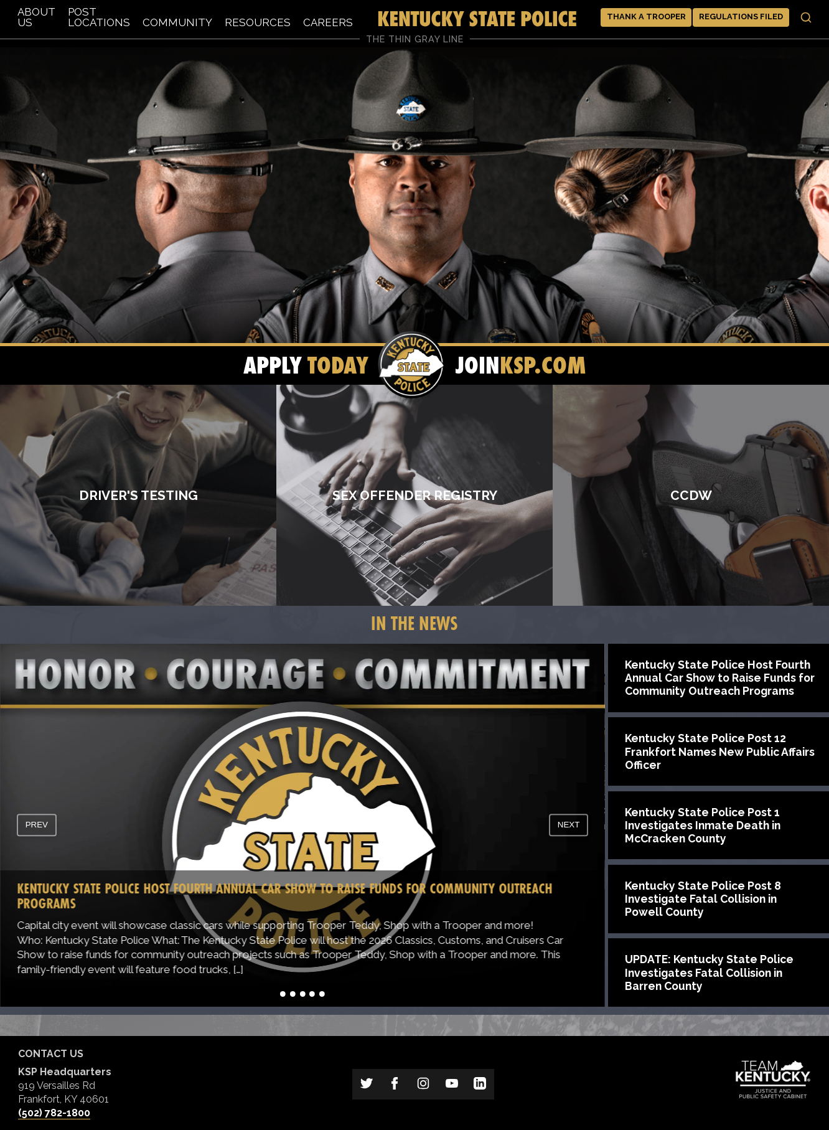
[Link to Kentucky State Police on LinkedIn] (480, 1084)
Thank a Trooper (646, 16)
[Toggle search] (806, 17)
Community (177, 22)
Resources (258, 22)
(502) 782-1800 (54, 1113)
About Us (36, 17)
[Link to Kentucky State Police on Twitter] (366, 1084)
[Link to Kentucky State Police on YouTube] (452, 1084)
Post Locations (99, 17)
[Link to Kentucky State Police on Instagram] (423, 1084)
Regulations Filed (741, 16)
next (569, 825)
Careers (328, 22)
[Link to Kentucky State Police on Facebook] (395, 1084)
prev (37, 825)
